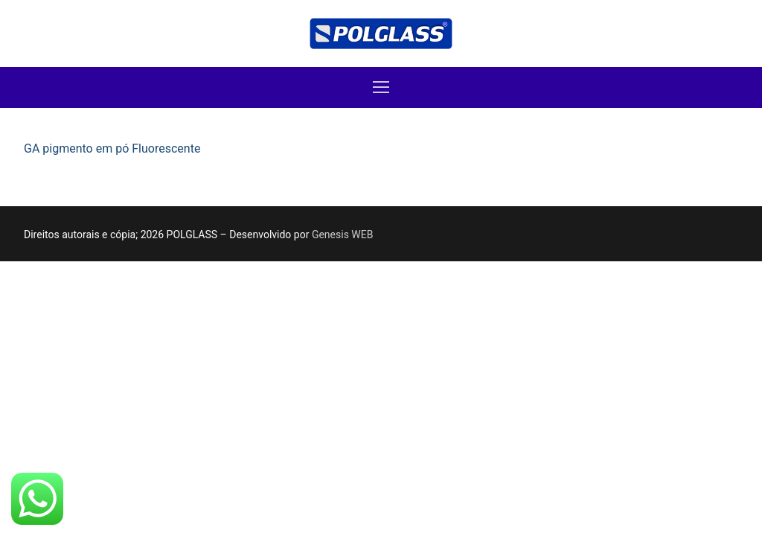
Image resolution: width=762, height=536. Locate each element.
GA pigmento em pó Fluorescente (112, 148)
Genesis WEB (343, 234)
